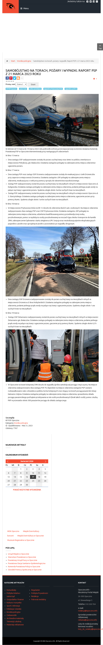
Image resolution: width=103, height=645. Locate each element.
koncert (10, 536)
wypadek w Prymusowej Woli (53, 89)
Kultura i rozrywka (14, 603)
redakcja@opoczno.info (87, 611)
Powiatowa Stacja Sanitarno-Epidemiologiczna (26, 563)
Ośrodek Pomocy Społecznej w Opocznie (25, 570)
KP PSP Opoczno (11, 89)
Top (100, 46)
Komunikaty (11, 590)
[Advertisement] (51, 32)
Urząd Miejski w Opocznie (18, 554)
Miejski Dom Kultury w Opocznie (30, 536)
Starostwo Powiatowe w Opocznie (22, 557)
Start (13, 61)
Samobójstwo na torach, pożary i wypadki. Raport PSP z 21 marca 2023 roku (51, 72)
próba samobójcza (35, 89)
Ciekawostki (12, 615)
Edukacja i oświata (14, 609)
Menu (24, 8)
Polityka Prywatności (39, 593)
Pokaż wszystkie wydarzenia (27, 490)
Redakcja (35, 596)
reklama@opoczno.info (87, 620)
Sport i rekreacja (13, 606)
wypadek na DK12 (71, 89)
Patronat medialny (38, 599)
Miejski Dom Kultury (31, 531)
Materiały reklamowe (15, 625)
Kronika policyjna (24, 61)
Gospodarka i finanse (15, 599)
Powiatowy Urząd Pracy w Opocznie (22, 560)
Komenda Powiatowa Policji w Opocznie (24, 566)
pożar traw (23, 89)
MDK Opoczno (13, 531)
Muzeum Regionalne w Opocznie (20, 540)
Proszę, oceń (10, 84)
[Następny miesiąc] (46, 461)
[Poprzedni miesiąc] (8, 461)
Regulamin (35, 590)
